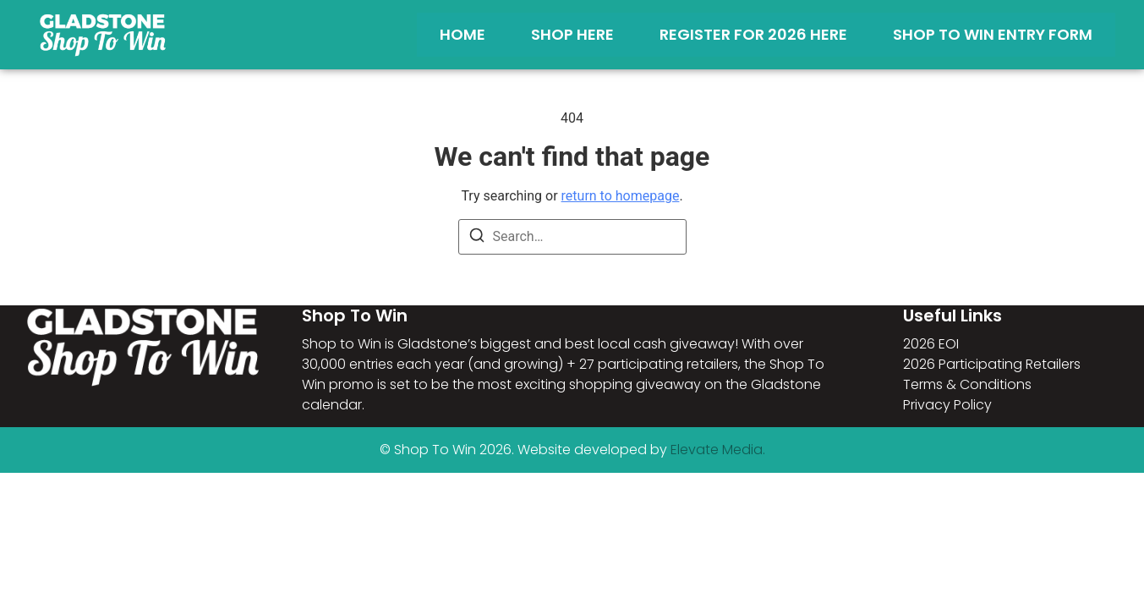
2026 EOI (931, 344)
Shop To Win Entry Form (992, 34)
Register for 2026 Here (753, 34)
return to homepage (620, 196)
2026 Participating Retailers (992, 364)
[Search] (477, 238)
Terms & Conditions (967, 384)
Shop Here (572, 34)
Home (462, 34)
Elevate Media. (718, 449)
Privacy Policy (947, 404)
